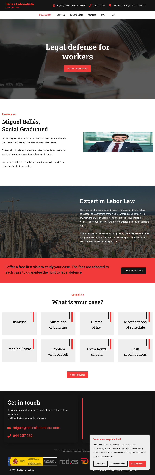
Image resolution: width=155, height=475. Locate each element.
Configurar (100, 464)
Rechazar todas (118, 464)
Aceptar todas (137, 464)
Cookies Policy (132, 470)
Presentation (45, 15)
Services (61, 15)
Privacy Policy (115, 470)
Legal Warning (99, 470)
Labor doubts (76, 15)
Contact (92, 15)
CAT (114, 15)
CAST (104, 15)
